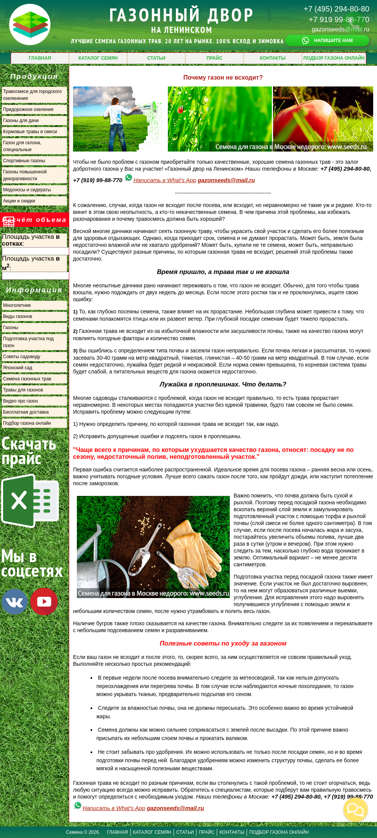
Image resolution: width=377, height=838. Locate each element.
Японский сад (17, 367)
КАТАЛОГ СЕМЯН (98, 58)
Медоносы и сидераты (27, 189)
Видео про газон (20, 401)
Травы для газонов (23, 390)
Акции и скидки (19, 201)
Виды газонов (17, 316)
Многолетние (17, 305)
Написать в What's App (160, 180)
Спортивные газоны (24, 160)
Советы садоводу (21, 356)
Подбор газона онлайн (27, 423)
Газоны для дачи (21, 120)
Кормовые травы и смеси (30, 131)
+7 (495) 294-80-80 (336, 9)
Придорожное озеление (28, 109)
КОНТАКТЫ (273, 58)
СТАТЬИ (156, 58)
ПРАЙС (214, 58)
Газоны (10, 327)
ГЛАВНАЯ (40, 58)
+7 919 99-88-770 (339, 19)
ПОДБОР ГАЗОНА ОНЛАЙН (333, 58)
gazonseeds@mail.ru (340, 29)
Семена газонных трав (27, 379)
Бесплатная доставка (26, 412)
